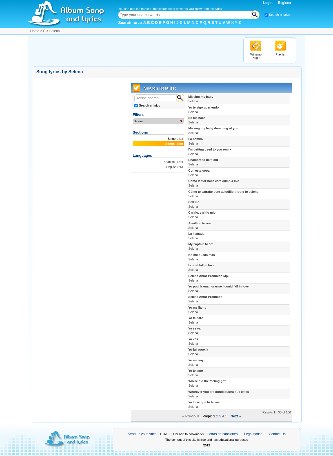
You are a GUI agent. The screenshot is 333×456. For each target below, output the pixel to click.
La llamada (196, 236)
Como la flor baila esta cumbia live (213, 183)
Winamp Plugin (255, 56)
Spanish (169, 161)
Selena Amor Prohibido (205, 299)
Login (268, 3)
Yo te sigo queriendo (203, 110)
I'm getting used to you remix (209, 152)
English (171, 167)
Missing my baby (200, 99)
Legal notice (253, 434)
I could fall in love (201, 267)
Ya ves (193, 341)
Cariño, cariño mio (202, 215)
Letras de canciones (222, 434)
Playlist (280, 54)
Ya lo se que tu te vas (203, 404)
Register (284, 3)
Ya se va (194, 331)
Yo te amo (195, 373)
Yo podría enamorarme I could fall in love (218, 289)
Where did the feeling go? (207, 383)
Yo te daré (195, 320)
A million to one (199, 225)
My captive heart (200, 246)
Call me (193, 204)
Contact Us (277, 434)
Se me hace (196, 120)
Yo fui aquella (198, 352)
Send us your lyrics (142, 434)
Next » (235, 416)
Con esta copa (198, 173)
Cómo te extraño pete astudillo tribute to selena (223, 194)
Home (34, 31)
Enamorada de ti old (203, 162)
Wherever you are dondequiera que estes (218, 394)
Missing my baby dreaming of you (213, 130)
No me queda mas (201, 257)
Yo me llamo (197, 310)
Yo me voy (195, 362)
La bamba (195, 141)
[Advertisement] (135, 50)
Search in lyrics (279, 14)
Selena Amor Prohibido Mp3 (208, 278)
